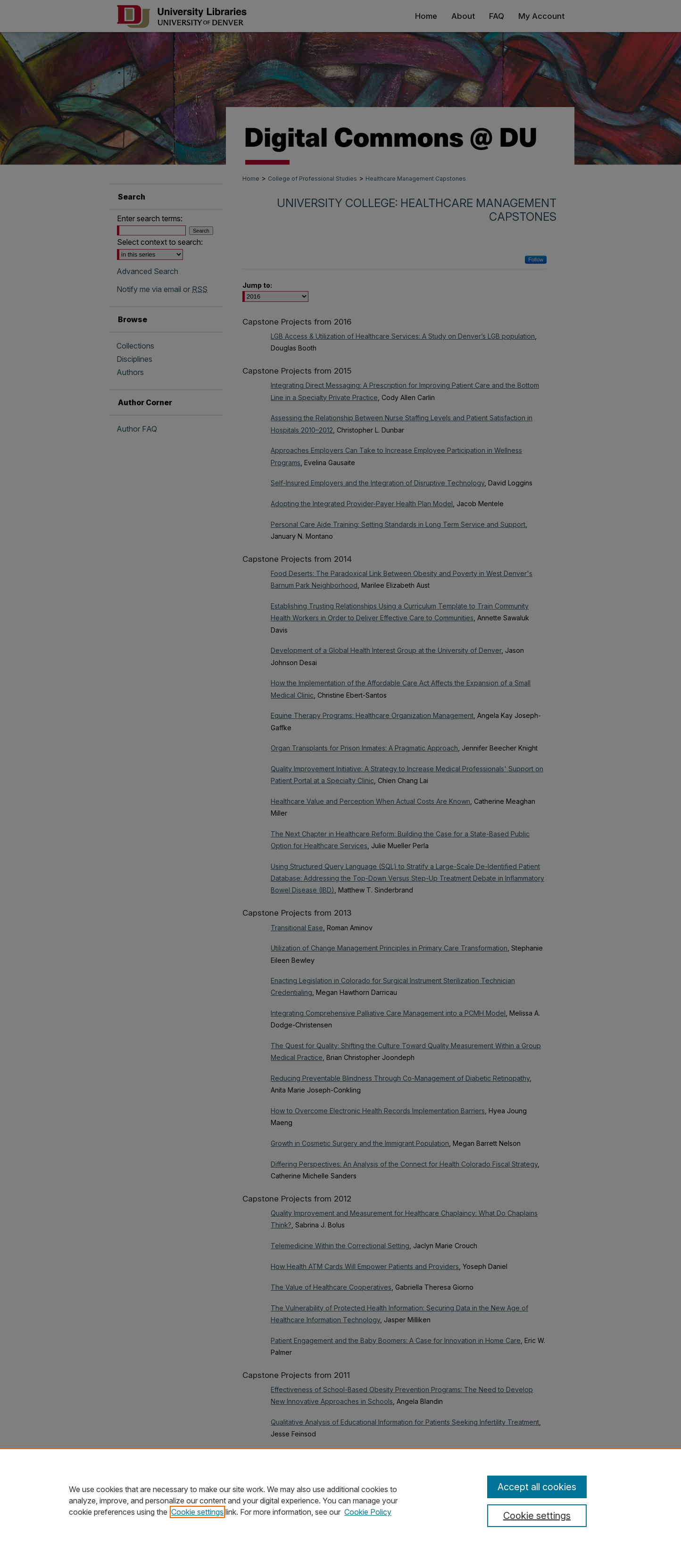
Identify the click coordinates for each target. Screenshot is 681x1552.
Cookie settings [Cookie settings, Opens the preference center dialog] (537, 1515)
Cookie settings (197, 1512)
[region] (340, 1500)
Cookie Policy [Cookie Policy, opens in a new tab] (367, 1512)
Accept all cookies (537, 1487)
